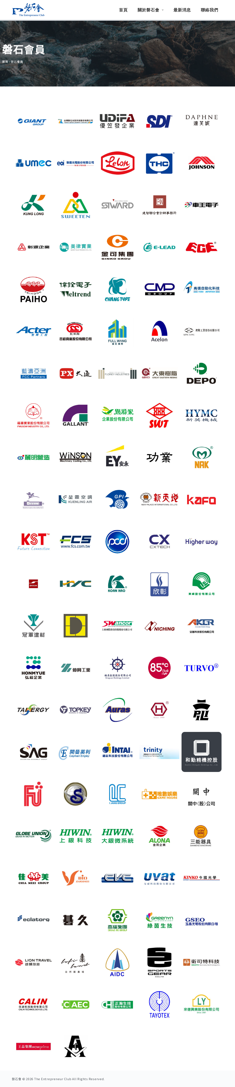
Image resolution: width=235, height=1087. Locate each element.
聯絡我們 (209, 9)
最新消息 (182, 9)
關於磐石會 (151, 9)
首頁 (123, 9)
